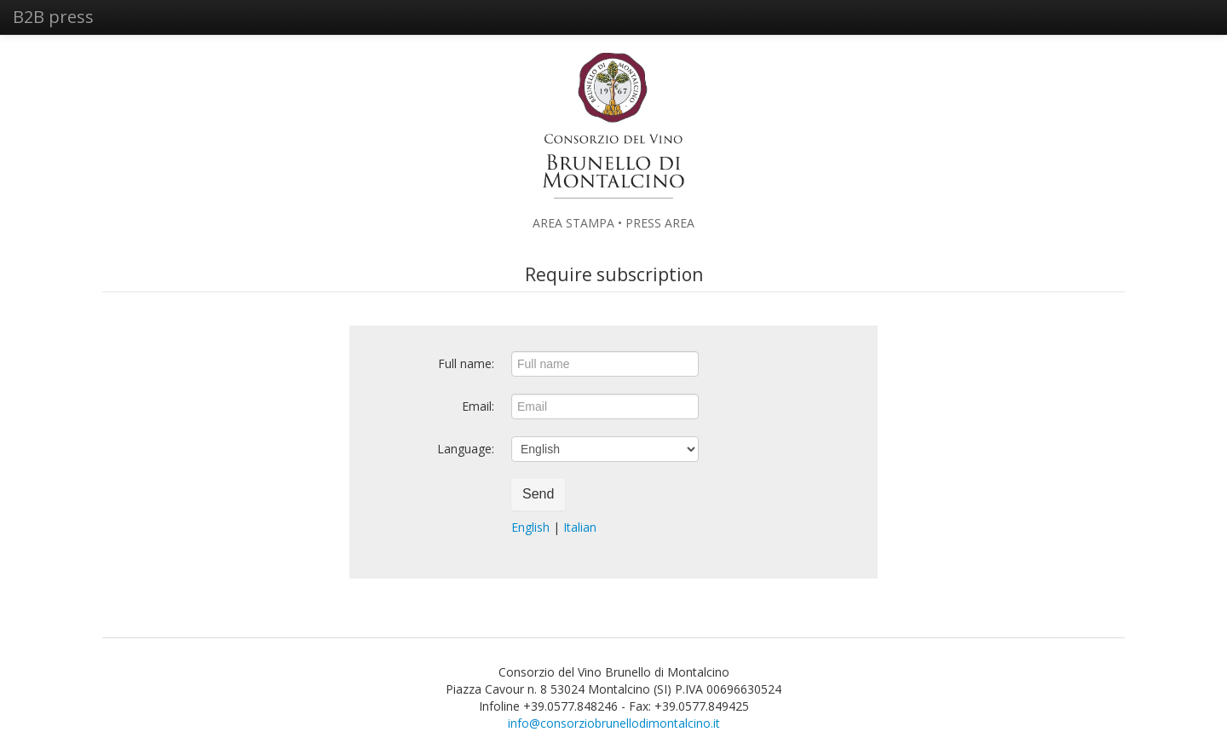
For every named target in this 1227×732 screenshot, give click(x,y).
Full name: (466, 363)
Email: (478, 406)
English (530, 527)
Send (538, 494)
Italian (579, 527)
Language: (465, 449)
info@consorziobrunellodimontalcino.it (614, 723)
